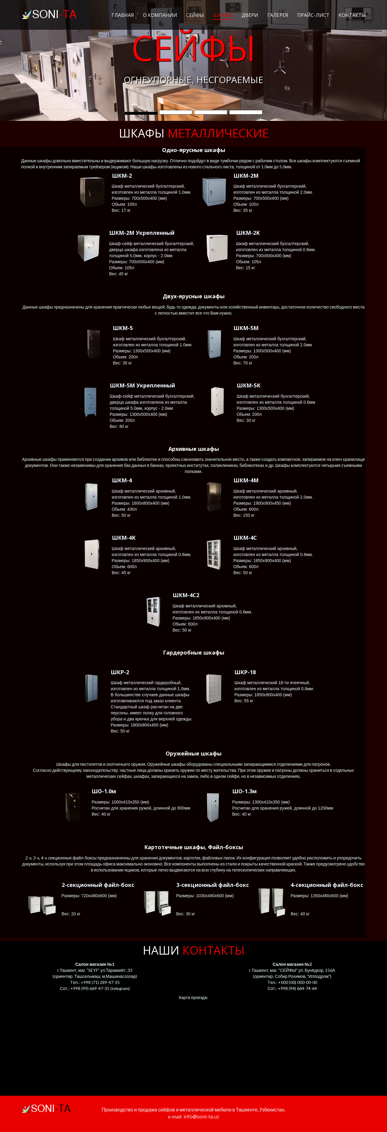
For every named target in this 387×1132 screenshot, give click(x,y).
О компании (160, 15)
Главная (123, 15)
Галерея (277, 15)
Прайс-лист (313, 15)
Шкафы (223, 15)
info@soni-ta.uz (200, 1116)
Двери (250, 15)
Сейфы (195, 15)
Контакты (352, 15)
